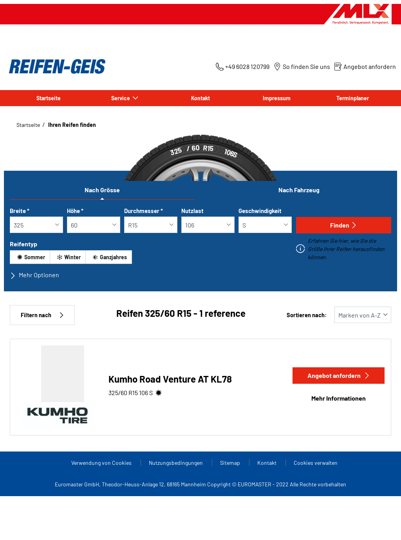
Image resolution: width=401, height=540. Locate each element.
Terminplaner (352, 98)
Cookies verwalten (316, 462)
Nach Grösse (102, 189)
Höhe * (75, 210)
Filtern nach (42, 315)
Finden (343, 225)
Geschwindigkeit (260, 210)
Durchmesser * (143, 210)
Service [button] (121, 98)
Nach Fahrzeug (299, 189)
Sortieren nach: (307, 315)
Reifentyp (23, 243)
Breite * (19, 210)
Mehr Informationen (338, 398)
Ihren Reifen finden (71, 124)
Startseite (48, 98)
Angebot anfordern (338, 375)
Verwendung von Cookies (102, 462)
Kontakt (200, 98)
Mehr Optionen (34, 275)
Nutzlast (192, 210)
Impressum (277, 98)
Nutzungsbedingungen (176, 462)
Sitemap (230, 462)
